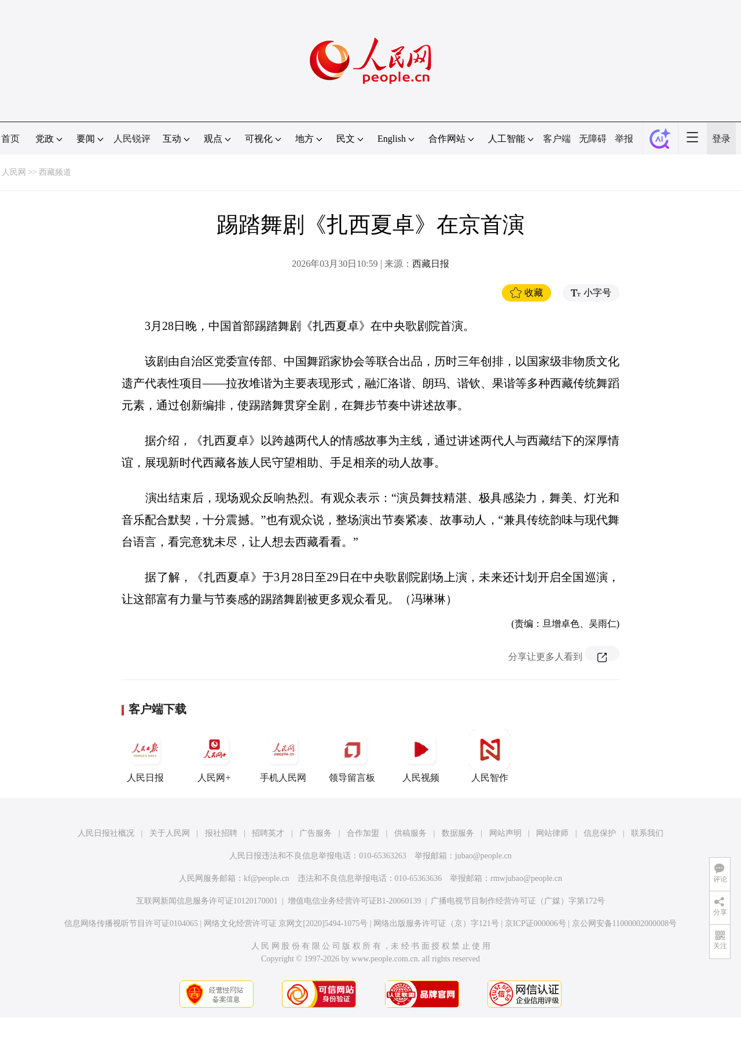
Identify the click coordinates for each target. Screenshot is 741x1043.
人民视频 (421, 756)
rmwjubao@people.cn (526, 878)
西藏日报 (430, 264)
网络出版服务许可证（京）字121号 (436, 923)
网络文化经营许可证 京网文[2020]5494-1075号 (286, 923)
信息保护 (600, 833)
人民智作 (489, 756)
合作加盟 (363, 833)
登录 (721, 139)
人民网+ (214, 756)
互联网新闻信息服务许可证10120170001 (207, 901)
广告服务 (315, 833)
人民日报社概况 (106, 833)
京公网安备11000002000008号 (624, 923)
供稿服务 (410, 833)
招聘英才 (268, 833)
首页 (10, 139)
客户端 (557, 139)
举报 (624, 139)
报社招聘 (221, 833)
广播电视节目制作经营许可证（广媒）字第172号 (518, 901)
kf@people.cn (266, 878)
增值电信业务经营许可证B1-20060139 (354, 901)
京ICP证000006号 (535, 923)
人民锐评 (132, 139)
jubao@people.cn (483, 855)
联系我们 (647, 833)
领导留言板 (352, 756)
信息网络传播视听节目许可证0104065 (131, 923)
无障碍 (593, 139)
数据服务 (458, 833)
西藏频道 (55, 172)
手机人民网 (283, 756)
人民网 (14, 172)
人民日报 (145, 756)
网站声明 (505, 833)
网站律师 (552, 833)
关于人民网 (169, 833)
